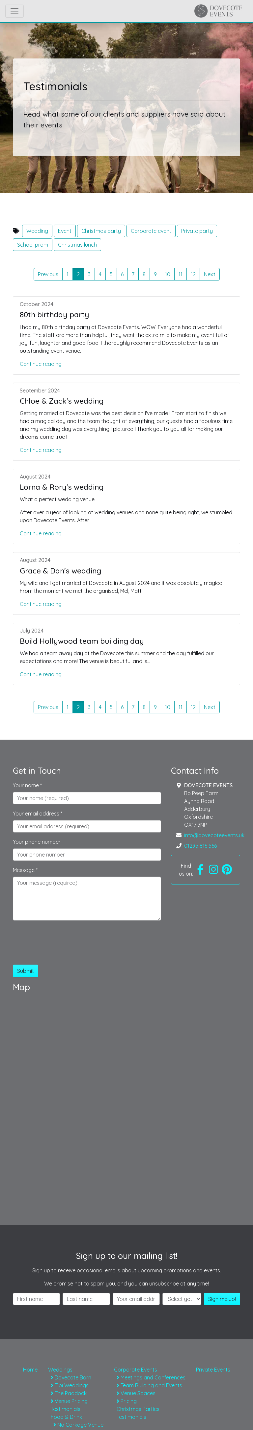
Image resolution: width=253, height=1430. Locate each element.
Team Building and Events (149, 1385)
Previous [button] (48, 274)
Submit (25, 971)
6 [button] (122, 274)
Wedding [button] (37, 231)
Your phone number (37, 841)
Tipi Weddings (70, 1385)
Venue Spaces (136, 1393)
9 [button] (155, 274)
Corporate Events (135, 1369)
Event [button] (64, 231)
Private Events (213, 1369)
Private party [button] (197, 231)
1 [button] (68, 274)
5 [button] (111, 274)
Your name (27, 785)
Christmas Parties (138, 1409)
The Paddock (69, 1393)
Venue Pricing (69, 1401)
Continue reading (41, 364)
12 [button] (193, 274)
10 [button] (167, 274)
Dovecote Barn (71, 1377)
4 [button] (100, 274)
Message (25, 870)
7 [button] (133, 274)
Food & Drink (66, 1417)
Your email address (37, 813)
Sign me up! (222, 1299)
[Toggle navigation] (14, 11)
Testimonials (65, 1409)
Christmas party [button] (101, 231)
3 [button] (89, 274)
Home (30, 1369)
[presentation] (63, 946)
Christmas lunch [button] (77, 244)
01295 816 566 (200, 845)
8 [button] (144, 274)
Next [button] (209, 274)
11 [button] (181, 274)
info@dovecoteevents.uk (214, 835)
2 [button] (80, 274)
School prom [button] (32, 244)
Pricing (127, 1401)
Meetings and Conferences (151, 1377)
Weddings (60, 1369)
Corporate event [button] (151, 231)
